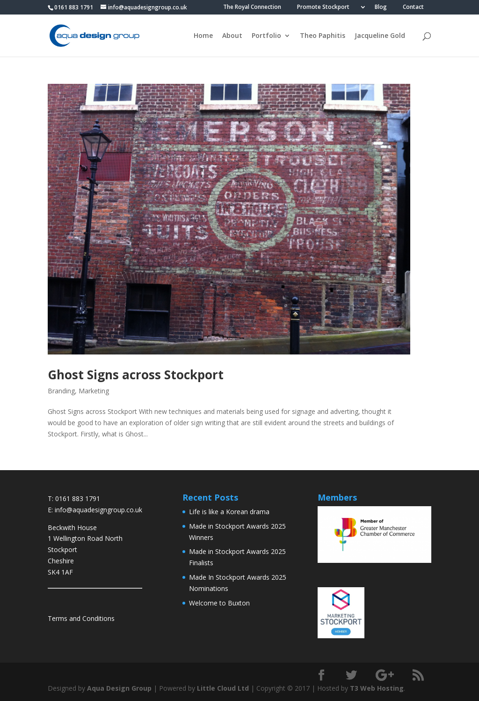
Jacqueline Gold (380, 36)
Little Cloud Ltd (223, 688)
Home (203, 36)
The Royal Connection (252, 7)
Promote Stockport (323, 7)
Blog (381, 7)
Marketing (94, 390)
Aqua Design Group (119, 688)
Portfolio (266, 36)
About (232, 36)
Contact (413, 7)
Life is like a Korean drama (229, 511)
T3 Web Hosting (377, 688)
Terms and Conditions (81, 618)
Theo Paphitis (322, 36)
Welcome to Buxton (219, 602)
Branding (61, 390)
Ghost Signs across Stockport (136, 374)
